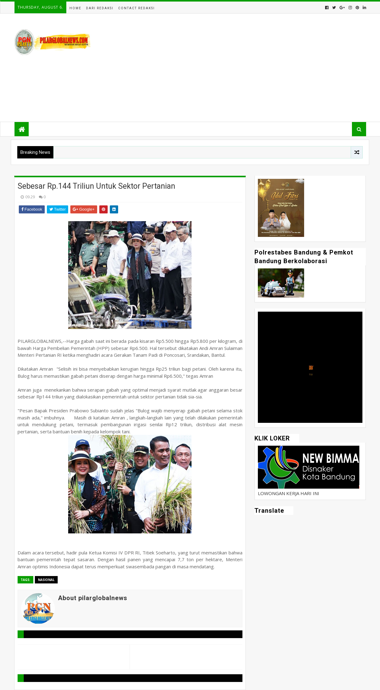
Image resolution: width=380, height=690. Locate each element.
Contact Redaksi (136, 8)
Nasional (46, 580)
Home (75, 8)
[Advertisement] (253, 67)
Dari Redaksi (100, 8)
